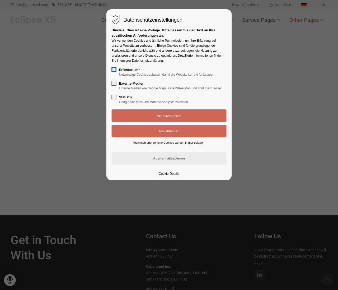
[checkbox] (114, 69)
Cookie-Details (169, 174)
